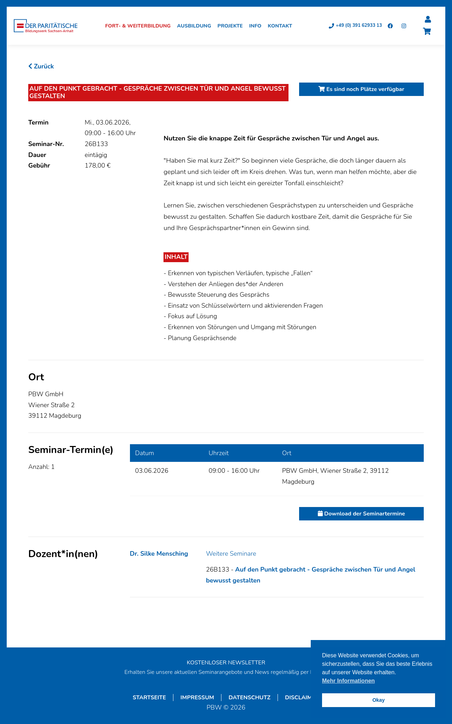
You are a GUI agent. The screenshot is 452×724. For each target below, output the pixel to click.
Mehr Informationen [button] (348, 681)
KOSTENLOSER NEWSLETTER (226, 663)
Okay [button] (378, 700)
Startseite (149, 698)
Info (258, 26)
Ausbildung (196, 26)
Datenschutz (249, 698)
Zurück (41, 66)
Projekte (232, 26)
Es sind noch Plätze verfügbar (361, 89)
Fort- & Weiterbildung (140, 26)
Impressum (197, 698)
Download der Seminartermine (361, 514)
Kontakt (282, 26)
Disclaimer (302, 698)
